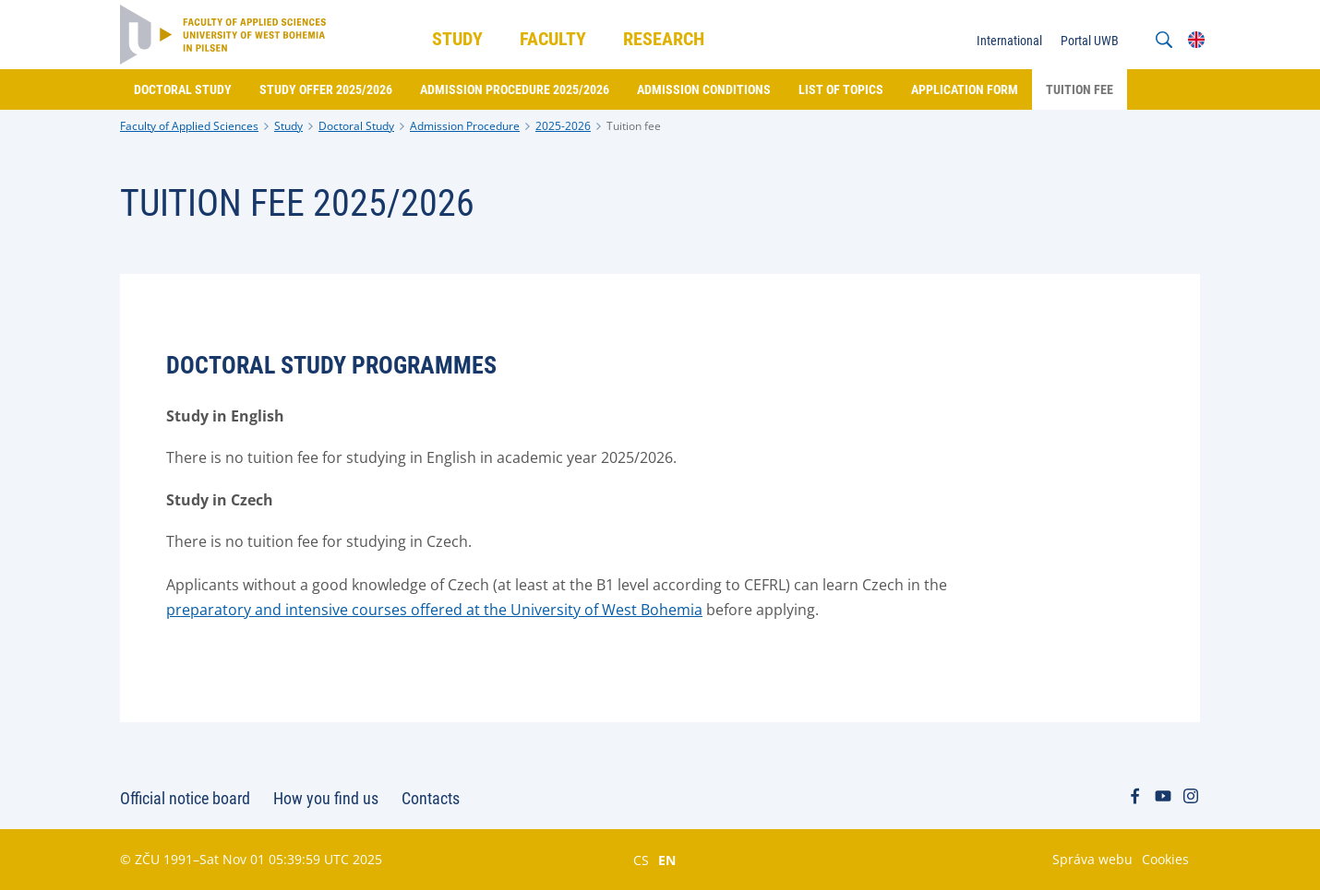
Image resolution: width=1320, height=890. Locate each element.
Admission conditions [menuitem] (704, 89)
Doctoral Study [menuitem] (183, 89)
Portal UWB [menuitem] (1090, 40)
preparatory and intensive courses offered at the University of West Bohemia (434, 609)
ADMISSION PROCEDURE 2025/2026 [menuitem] (514, 89)
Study (288, 126)
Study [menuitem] (457, 39)
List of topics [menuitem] (840, 89)
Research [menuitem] (663, 39)
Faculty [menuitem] (553, 39)
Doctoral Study (356, 126)
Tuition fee (633, 126)
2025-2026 (563, 126)
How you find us (325, 798)
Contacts (431, 798)
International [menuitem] (1009, 40)
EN (667, 859)
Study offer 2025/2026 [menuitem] (325, 89)
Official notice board (185, 798)
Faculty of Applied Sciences (189, 126)
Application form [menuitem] (964, 89)
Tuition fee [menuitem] (1079, 89)
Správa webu (1092, 859)
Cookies (1165, 859)
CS (641, 859)
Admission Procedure (465, 126)
